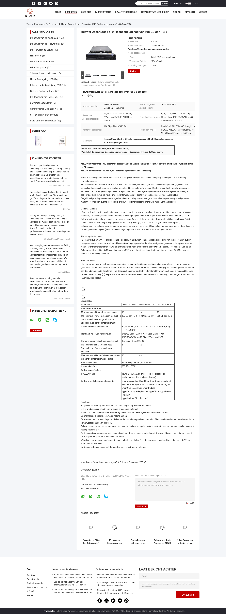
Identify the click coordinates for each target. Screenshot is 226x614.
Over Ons (86, 12)
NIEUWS (176, 12)
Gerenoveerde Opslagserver (44, 108)
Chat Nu (177, 3)
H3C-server (36, 55)
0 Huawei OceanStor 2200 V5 (133, 462)
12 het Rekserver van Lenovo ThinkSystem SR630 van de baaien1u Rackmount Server (73, 576)
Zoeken (165, 3)
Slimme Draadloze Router (43, 73)
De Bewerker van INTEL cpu (44, 97)
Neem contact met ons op (155, 12)
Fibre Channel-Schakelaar (43, 120)
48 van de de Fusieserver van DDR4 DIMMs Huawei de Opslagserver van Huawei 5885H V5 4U (114, 542)
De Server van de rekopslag (44, 38)
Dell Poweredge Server (41, 49)
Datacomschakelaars (41, 61)
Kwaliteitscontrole (126, 12)
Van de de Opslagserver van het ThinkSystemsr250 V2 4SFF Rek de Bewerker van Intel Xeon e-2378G (70, 584)
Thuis (58, 12)
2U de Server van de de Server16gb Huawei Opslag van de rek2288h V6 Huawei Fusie (185, 542)
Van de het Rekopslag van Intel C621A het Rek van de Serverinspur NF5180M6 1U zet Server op (73, 592)
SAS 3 (116, 462)
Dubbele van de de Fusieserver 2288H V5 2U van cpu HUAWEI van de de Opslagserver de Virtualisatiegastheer (162, 542)
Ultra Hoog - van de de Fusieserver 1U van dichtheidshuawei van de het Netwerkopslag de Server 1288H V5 (116, 584)
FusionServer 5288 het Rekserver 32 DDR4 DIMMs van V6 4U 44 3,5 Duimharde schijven (91, 542)
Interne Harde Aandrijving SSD (45, 85)
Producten (71, 12)
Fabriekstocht (103, 12)
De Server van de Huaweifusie (59, 24)
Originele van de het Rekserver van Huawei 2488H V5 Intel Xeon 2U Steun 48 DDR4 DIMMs (138, 542)
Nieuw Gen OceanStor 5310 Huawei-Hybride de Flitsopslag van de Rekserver (115, 591)
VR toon (203, 12)
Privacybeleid (49, 611)
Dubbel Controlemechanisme (99, 462)
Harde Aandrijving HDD (42, 79)
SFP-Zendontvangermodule (44, 114)
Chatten (133, 71)
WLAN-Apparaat (38, 67)
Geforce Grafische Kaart (42, 91)
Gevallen (190, 12)
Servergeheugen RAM (41, 103)
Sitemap (30, 595)
